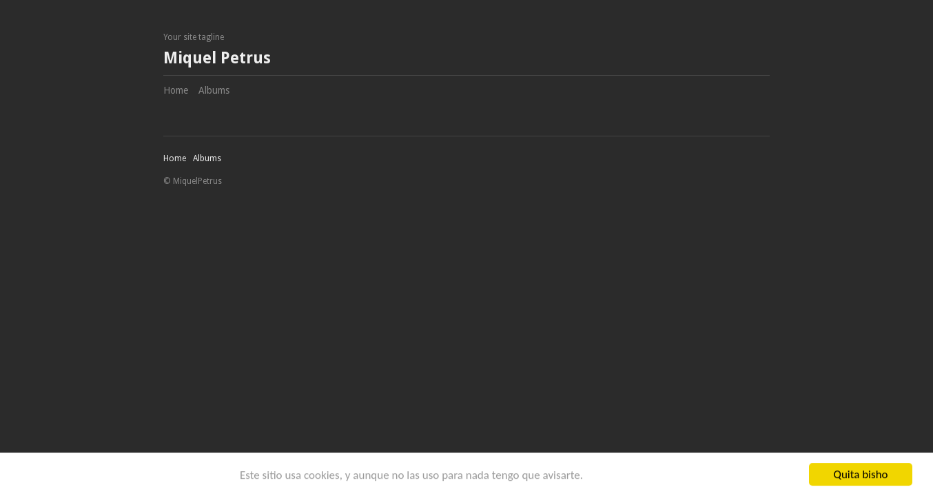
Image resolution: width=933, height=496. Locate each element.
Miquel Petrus (217, 58)
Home (175, 90)
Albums (213, 90)
